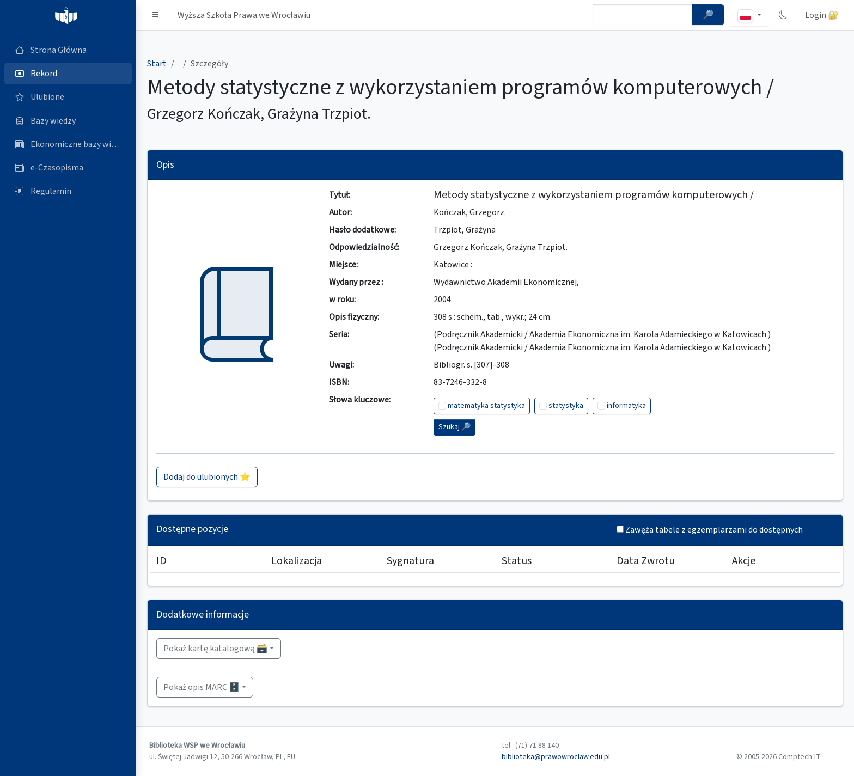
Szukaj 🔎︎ (454, 426)
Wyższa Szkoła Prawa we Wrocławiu (244, 15)
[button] (156, 15)
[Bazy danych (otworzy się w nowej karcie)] (68, 121)
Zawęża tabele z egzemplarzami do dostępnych (714, 530)
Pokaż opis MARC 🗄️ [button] (201, 687)
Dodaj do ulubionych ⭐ (207, 477)
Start (157, 64)
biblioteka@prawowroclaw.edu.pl (556, 756)
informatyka (626, 405)
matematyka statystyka (486, 405)
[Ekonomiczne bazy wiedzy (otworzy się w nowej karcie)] (68, 144)
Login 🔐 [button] (822, 15)
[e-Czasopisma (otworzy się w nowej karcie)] (68, 168)
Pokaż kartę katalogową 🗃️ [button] (215, 649)
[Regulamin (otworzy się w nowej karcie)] (68, 191)
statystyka (565, 405)
